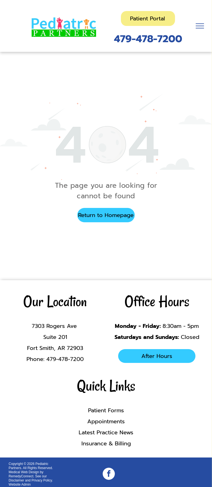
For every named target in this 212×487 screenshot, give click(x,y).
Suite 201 (55, 337)
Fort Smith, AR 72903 (55, 348)
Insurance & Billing (106, 443)
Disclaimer (16, 480)
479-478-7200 (148, 38)
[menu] (200, 26)
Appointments (106, 421)
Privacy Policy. (42, 480)
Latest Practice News (106, 432)
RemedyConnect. (21, 476)
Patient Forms (106, 410)
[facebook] (109, 474)
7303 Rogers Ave (55, 326)
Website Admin (20, 484)
